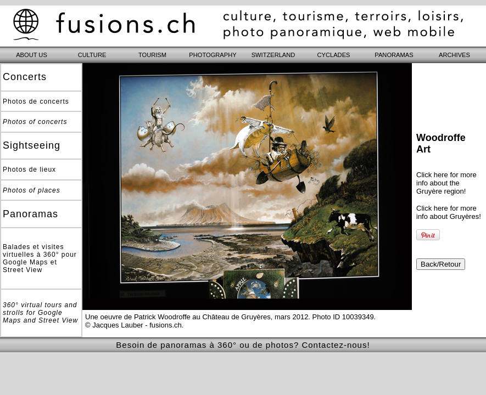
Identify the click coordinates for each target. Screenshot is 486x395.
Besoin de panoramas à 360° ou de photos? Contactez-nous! (243, 344)
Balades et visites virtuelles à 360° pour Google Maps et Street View (40, 258)
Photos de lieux (29, 169)
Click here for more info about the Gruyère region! (446, 183)
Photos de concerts (36, 101)
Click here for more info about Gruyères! (448, 212)
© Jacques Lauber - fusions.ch (133, 325)
